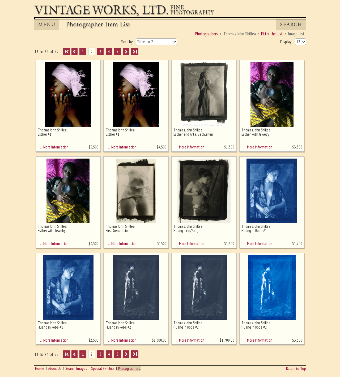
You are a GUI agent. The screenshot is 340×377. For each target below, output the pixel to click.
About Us (54, 368)
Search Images (76, 368)
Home (39, 368)
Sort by (127, 42)
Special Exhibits (102, 368)
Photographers (129, 368)
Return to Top (296, 368)
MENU (47, 24)
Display (286, 42)
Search (291, 24)
